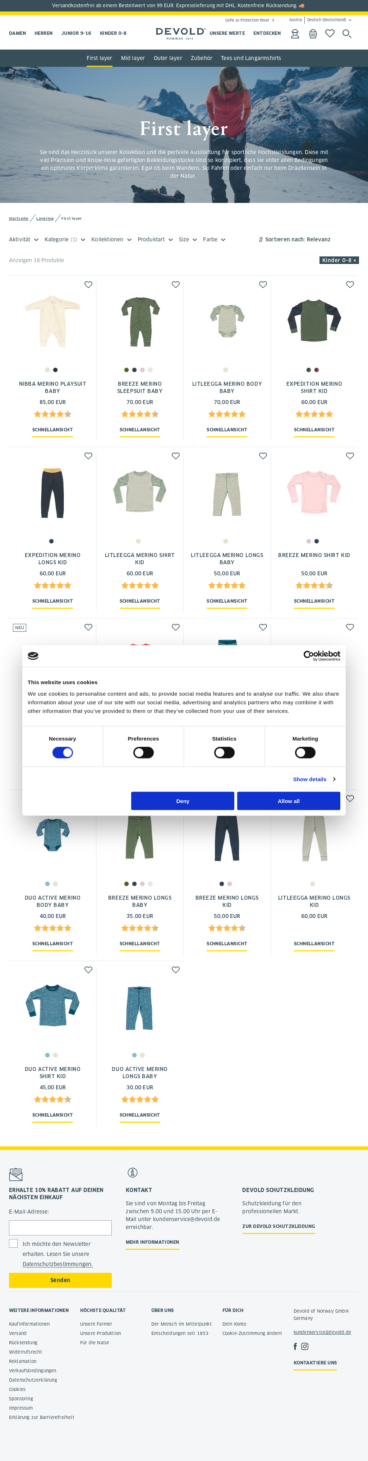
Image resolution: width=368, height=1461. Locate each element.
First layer (99, 58)
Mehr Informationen (152, 1242)
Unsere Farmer (96, 1324)
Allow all (289, 801)
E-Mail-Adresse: (29, 1212)
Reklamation (22, 1361)
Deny (183, 801)
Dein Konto (234, 1324)
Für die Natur (95, 1342)
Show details (310, 779)
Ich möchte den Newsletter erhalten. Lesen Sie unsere (58, 1254)
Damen (17, 33)
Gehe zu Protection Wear (247, 20)
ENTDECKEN (267, 33)
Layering (45, 219)
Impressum (21, 1408)
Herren (43, 33)
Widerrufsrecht (25, 1352)
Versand (18, 1333)
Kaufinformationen (29, 1324)
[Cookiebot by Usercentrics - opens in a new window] (308, 656)
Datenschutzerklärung (33, 1380)
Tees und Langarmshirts (251, 58)
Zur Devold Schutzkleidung (278, 1226)
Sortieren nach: (285, 239)
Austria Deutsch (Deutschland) (317, 20)
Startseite (19, 219)
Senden (60, 1280)
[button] (88, 284)
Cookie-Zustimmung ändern (252, 1333)
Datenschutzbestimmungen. (58, 1264)
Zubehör (201, 58)
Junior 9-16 (76, 33)
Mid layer (133, 58)
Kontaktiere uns (315, 1362)
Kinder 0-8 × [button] (339, 260)
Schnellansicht (52, 429)
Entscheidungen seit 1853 (180, 1333)
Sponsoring (21, 1398)
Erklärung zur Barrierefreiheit (41, 1417)
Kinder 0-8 (113, 33)
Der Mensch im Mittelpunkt (181, 1324)
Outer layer (168, 58)
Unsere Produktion (100, 1333)
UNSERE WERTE (227, 33)
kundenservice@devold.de (322, 1332)
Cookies (17, 1389)
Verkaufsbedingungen (32, 1370)
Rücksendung (23, 1342)
